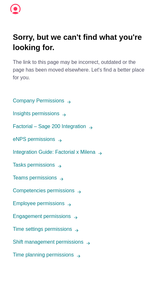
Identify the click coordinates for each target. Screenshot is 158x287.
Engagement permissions (42, 216)
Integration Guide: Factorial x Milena (54, 152)
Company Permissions (38, 100)
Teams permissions (35, 177)
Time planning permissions (43, 254)
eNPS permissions (34, 139)
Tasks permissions (34, 165)
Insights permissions (36, 113)
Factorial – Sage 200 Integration (49, 126)
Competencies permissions (44, 190)
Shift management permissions (48, 242)
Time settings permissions (42, 229)
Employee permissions (39, 203)
